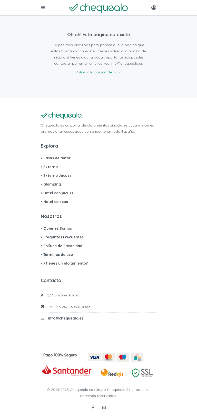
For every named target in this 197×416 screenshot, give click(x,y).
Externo (50, 167)
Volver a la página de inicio (98, 72)
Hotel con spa (55, 201)
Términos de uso (58, 254)
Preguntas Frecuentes (63, 237)
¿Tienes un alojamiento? (65, 263)
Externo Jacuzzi (58, 175)
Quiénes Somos (57, 228)
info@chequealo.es (65, 318)
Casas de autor (57, 158)
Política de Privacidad (62, 246)
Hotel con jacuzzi (59, 193)
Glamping (52, 184)
